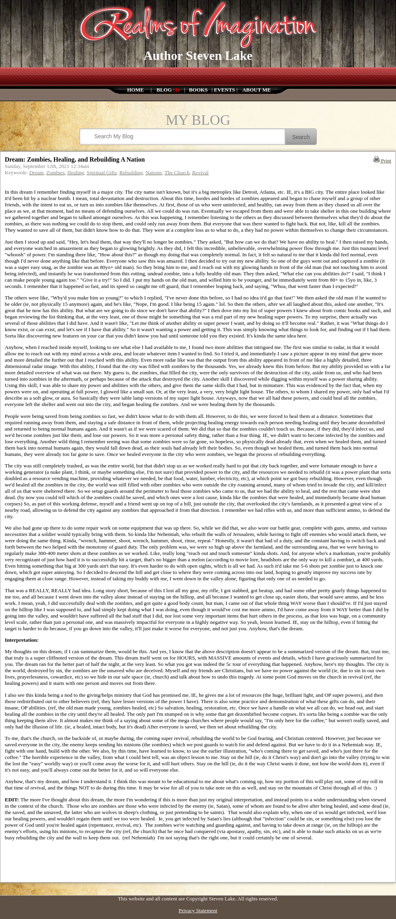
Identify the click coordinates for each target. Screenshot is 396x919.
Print (382, 161)
